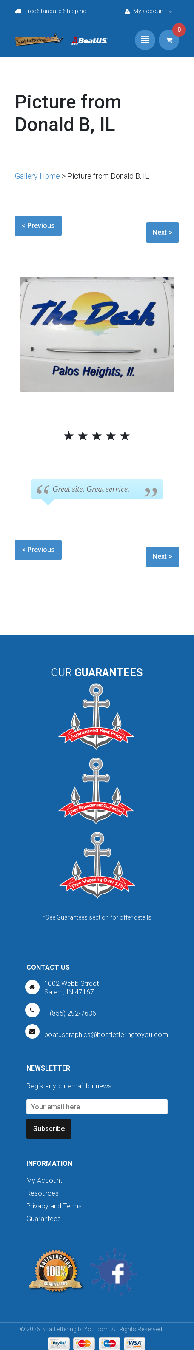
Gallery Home (37, 175)
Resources (42, 1193)
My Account (44, 1180)
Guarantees (43, 1219)
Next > (162, 232)
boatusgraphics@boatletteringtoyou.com (106, 1035)
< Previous (38, 226)
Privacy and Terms (54, 1206)
